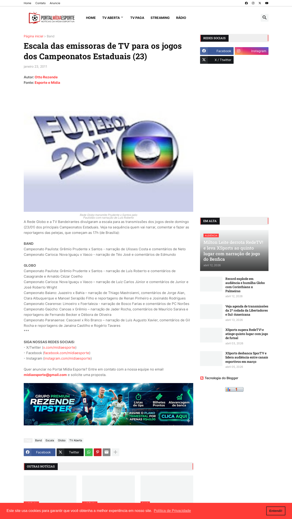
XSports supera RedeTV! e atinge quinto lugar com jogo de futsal (246, 334)
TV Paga (137, 18)
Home (27, 3)
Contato (40, 3)
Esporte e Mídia (47, 82)
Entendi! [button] (275, 511)
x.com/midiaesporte (59, 347)
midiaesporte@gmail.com (45, 375)
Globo (61, 440)
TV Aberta (111, 18)
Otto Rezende (46, 77)
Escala (50, 440)
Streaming (160, 18)
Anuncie (55, 3)
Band (51, 36)
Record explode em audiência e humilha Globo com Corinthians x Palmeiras (245, 285)
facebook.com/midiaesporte (66, 353)
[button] (265, 18)
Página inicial (33, 36)
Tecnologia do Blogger (219, 378)
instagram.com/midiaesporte (67, 358)
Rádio (181, 18)
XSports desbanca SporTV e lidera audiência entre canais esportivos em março (246, 357)
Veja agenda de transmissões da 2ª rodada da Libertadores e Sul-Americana (246, 310)
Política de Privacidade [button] (172, 511)
